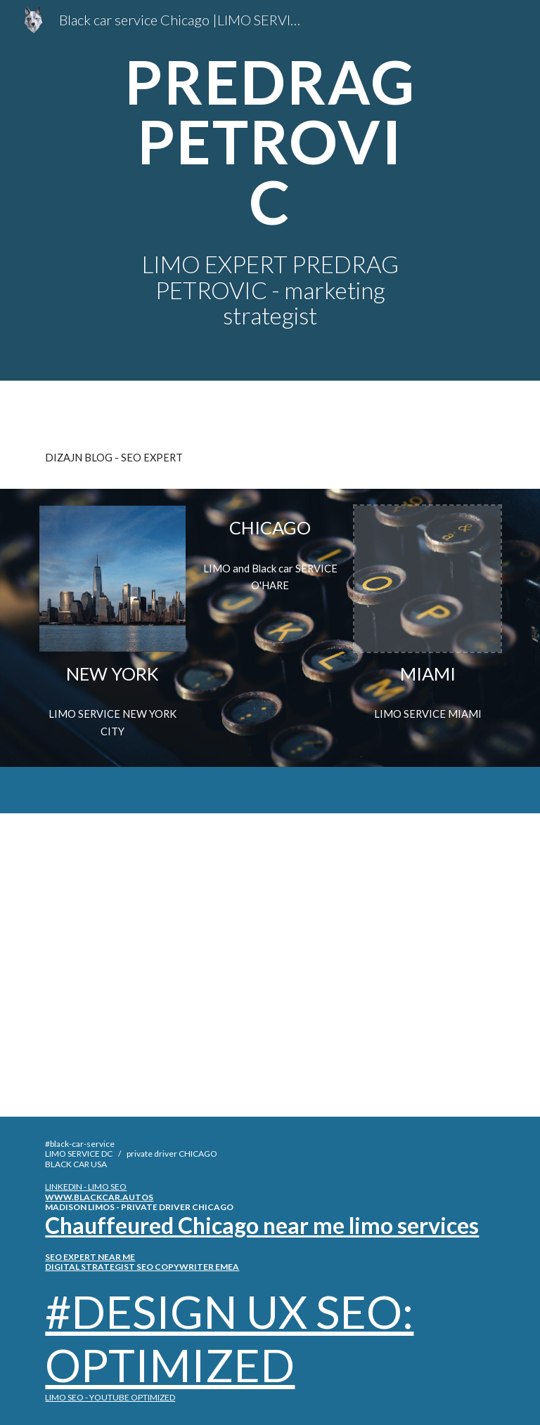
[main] (269, 142)
